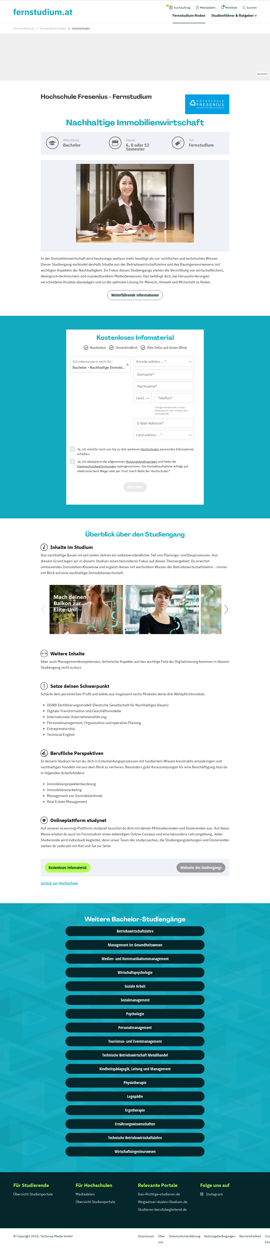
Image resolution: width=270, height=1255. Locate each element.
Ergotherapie (135, 1110)
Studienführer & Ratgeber (232, 15)
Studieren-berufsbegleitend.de (162, 1209)
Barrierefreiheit (250, 1236)
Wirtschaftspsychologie (135, 972)
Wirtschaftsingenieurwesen (135, 1151)
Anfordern (135, 487)
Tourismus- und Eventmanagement (135, 1041)
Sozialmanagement (135, 1000)
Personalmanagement (135, 1027)
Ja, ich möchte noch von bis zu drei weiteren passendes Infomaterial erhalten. (135, 451)
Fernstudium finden (189, 15)
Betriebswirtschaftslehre (135, 931)
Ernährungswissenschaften (135, 1124)
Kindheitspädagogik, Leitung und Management (135, 1068)
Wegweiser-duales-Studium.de (162, 1202)
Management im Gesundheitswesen (135, 944)
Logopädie (135, 1096)
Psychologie (135, 1013)
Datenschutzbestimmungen (96, 466)
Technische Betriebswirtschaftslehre (135, 1137)
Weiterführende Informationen (135, 295)
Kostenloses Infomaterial (67, 867)
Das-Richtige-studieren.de (159, 1194)
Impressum (146, 1236)
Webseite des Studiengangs (200, 867)
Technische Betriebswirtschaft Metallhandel (135, 1055)
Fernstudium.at (23, 28)
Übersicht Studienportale (33, 1194)
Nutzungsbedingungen (141, 462)
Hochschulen (150, 449)
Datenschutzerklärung (184, 1236)
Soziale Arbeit (135, 986)
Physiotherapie (135, 1082)
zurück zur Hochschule (59, 883)
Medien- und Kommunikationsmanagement (135, 958)
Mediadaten (85, 1194)
